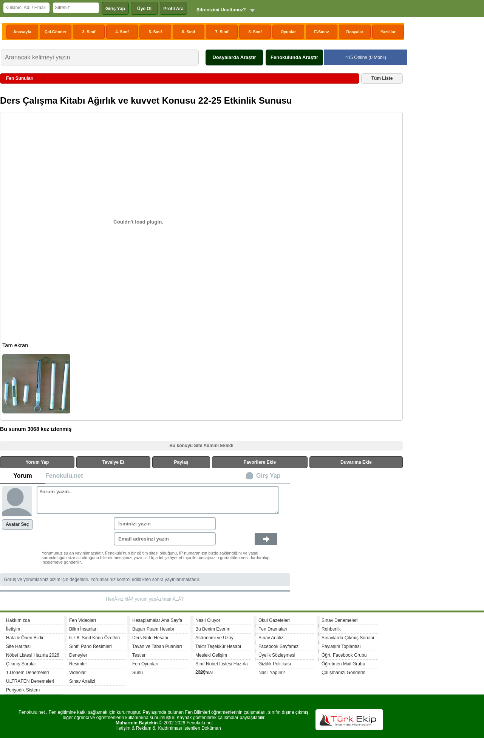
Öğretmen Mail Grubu (343, 664)
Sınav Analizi (82, 681)
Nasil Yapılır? (271, 672)
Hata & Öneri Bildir (24, 637)
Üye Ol (144, 8)
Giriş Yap (115, 8)
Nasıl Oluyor (207, 620)
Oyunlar (288, 32)
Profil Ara (173, 8)
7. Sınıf (222, 32)
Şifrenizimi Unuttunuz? (221, 9)
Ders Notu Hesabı (150, 637)
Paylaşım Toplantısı (341, 646)
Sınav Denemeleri (339, 620)
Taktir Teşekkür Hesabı (218, 646)
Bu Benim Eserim (212, 629)
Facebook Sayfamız (278, 646)
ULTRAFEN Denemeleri (30, 681)
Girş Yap (268, 475)
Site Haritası (18, 646)
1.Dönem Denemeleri (27, 672)
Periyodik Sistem (23, 690)
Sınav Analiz (270, 637)
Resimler (78, 664)
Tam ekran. (16, 345)
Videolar (77, 672)
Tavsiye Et (113, 462)
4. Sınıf (122, 32)
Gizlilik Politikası (274, 664)
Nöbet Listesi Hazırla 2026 (32, 655)
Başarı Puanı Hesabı (153, 629)
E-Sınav (321, 32)
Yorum (22, 475)
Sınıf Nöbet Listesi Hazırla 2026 (221, 664)
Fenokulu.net (64, 475)
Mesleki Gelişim (211, 655)
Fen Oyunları (145, 664)
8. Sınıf (255, 32)
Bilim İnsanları (83, 629)
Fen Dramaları (273, 629)
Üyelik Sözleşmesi (276, 655)
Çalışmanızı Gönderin (343, 672)
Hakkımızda (18, 620)
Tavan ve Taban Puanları (157, 646)
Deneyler (78, 655)
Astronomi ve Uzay (214, 637)
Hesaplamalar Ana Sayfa (157, 620)
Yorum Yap (37, 462)
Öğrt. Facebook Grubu (344, 655)
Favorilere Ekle (260, 462)
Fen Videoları (82, 620)
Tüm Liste (382, 78)
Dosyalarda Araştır (234, 57)
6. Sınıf (188, 32)
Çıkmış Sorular (21, 664)
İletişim (13, 629)
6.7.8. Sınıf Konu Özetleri (94, 637)
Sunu (137, 672)
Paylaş (181, 462)
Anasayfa (22, 32)
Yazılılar (388, 32)
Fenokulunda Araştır (294, 57)
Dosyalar (354, 32)
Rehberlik (331, 629)
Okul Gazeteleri (274, 620)
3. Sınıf (89, 32)
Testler (138, 655)
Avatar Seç (17, 524)
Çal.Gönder (55, 32)
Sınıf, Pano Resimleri (90, 646)
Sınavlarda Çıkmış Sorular (348, 637)
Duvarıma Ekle (356, 462)
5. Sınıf (155, 32)
